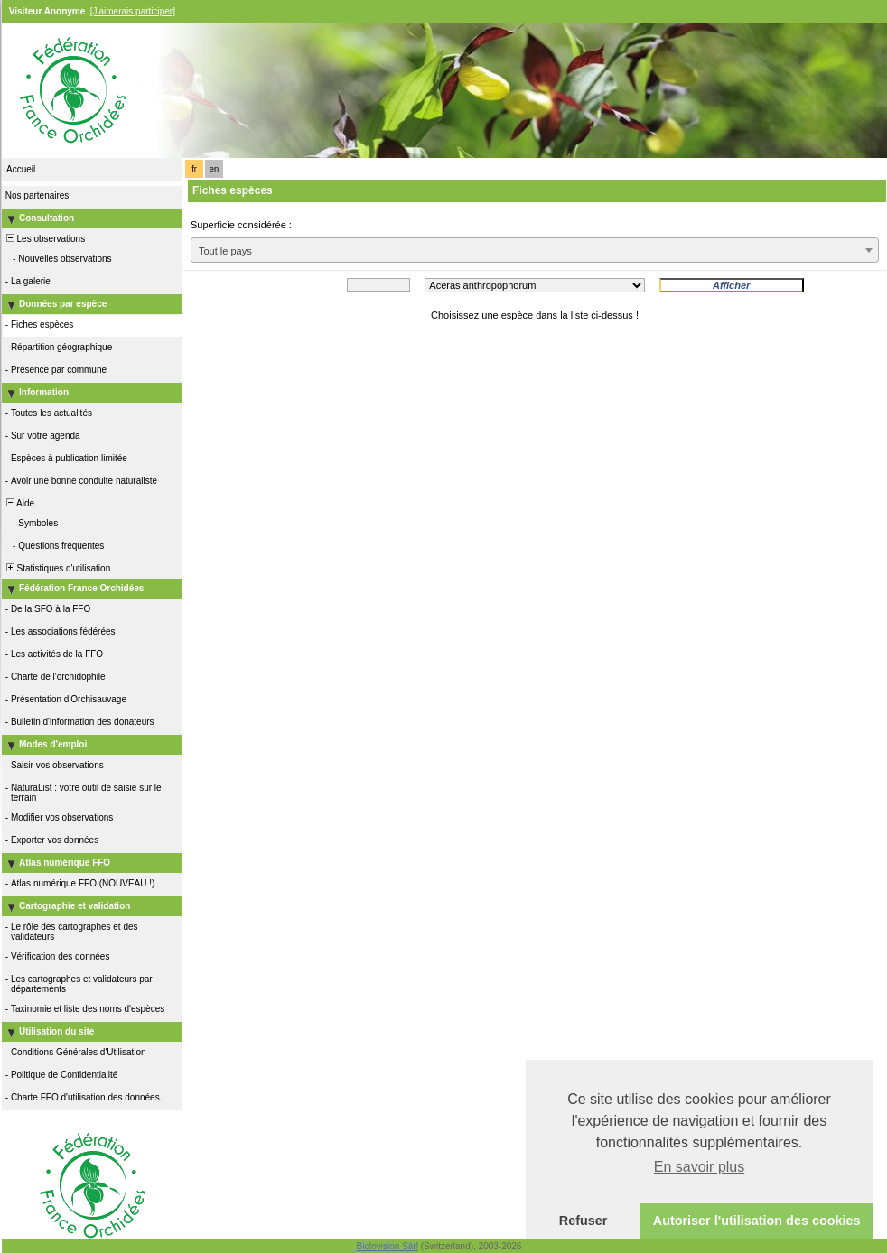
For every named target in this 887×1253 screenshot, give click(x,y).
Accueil (20, 169)
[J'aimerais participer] (132, 11)
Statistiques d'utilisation (57, 568)
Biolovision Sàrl (387, 1246)
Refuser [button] (583, 1220)
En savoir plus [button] (699, 1166)
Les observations (44, 239)
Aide (19, 503)
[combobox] (535, 250)
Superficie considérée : (241, 224)
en (214, 168)
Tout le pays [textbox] (225, 251)
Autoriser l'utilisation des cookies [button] (757, 1220)
